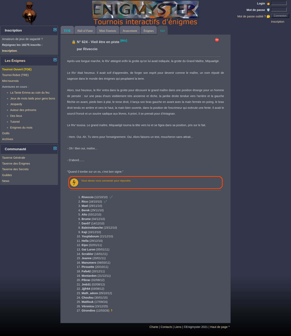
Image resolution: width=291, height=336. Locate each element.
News (5, 181)
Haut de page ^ (220, 327)
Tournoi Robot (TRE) (15, 75)
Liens (177, 327)
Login (263, 3)
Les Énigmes (15, 61)
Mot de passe (258, 10)
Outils (5, 133)
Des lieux (16, 115)
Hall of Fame (85, 30)
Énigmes (149, 30)
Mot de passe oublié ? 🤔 (253, 16)
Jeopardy (16, 104)
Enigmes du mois (21, 127)
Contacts (166, 327)
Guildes (7, 175)
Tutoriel (15, 121)
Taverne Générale (13, 157)
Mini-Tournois (107, 30)
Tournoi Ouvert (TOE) (17, 69)
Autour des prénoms (23, 110)
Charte (154, 327)
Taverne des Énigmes (16, 163)
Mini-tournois (10, 80)
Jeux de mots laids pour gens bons (32, 98)
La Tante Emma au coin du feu (30, 92)
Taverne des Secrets (15, 169)
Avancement (130, 30)
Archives (7, 139)
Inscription (277, 21)
